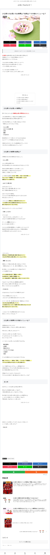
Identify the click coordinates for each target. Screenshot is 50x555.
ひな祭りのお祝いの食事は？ (23, 94)
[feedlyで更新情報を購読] (13, 469)
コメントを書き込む (25, 539)
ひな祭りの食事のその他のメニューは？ (25, 98)
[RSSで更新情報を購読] (36, 469)
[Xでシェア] (6, 42)
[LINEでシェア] (36, 42)
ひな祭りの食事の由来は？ (22, 96)
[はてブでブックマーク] (21, 42)
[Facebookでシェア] (13, 42)
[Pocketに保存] (28, 42)
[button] (44, 42)
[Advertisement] (25, 81)
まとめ (18, 100)
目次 (23, 92)
